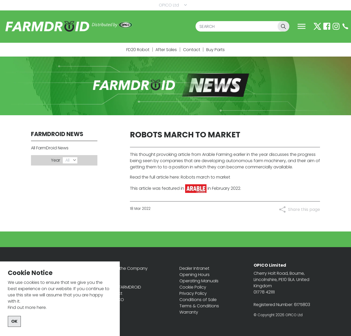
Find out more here (27, 319)
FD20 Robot (137, 50)
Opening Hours (194, 275)
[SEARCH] (242, 26)
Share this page (304, 209)
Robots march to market (205, 177)
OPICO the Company (126, 268)
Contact (191, 50)
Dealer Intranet (194, 268)
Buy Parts (215, 50)
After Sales (166, 50)
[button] (283, 26)
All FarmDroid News (49, 148)
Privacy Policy (193, 293)
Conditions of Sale (198, 300)
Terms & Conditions (199, 306)
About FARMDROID (123, 287)
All (67, 160)
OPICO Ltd (169, 5)
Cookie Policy (192, 287)
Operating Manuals (198, 281)
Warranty (188, 312)
